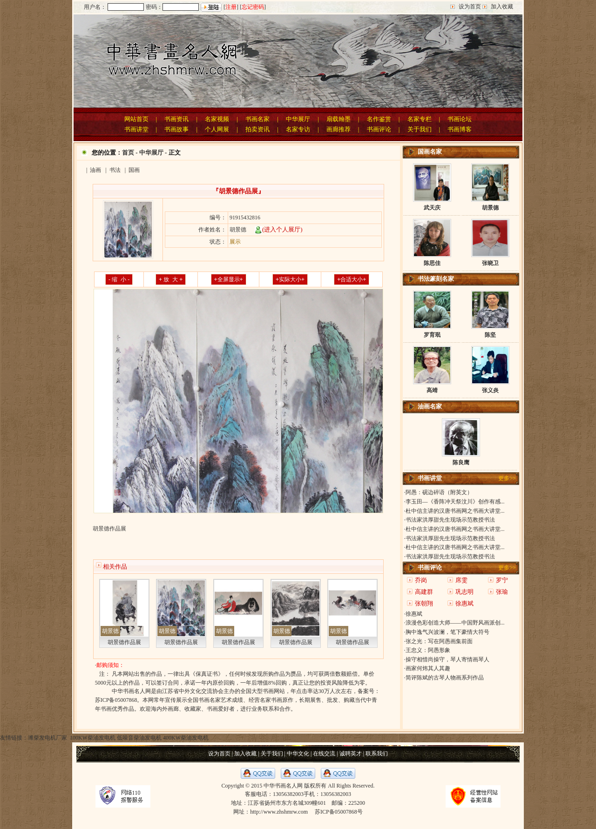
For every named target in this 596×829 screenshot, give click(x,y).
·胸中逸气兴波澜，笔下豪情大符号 (446, 632)
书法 (115, 170)
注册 (231, 7)
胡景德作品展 (124, 642)
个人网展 (217, 129)
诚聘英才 (350, 753)
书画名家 (257, 119)
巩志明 (464, 591)
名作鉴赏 (379, 119)
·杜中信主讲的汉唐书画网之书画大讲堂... (454, 511)
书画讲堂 (136, 129)
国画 (134, 170)
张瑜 (502, 591)
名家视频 (217, 119)
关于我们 (419, 129)
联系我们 (377, 753)
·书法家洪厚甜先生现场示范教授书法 (449, 519)
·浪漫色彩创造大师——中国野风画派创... (454, 622)
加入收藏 (502, 6)
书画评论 (379, 129)
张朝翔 (424, 603)
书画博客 (459, 129)
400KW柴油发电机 (186, 737)
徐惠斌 (464, 603)
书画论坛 (459, 119)
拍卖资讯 (257, 129)
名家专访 (298, 129)
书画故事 (176, 129)
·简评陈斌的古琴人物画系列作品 (444, 677)
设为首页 (470, 6)
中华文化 (298, 753)
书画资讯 (176, 119)
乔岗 (421, 580)
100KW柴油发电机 (91, 737)
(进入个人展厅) (279, 229)
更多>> (507, 478)
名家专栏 (419, 119)
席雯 (461, 580)
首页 (128, 152)
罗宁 (502, 580)
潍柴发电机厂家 (47, 737)
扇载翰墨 (338, 119)
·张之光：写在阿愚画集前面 (438, 641)
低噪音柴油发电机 (139, 737)
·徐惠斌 (413, 614)
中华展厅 (298, 119)
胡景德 (110, 631)
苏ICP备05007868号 (339, 812)
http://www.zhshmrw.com (279, 812)
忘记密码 (253, 7)
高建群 (424, 591)
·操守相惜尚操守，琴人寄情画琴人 (446, 659)
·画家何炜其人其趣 (427, 668)
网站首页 (136, 119)
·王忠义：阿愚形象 (427, 650)
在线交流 (324, 753)
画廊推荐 (338, 129)
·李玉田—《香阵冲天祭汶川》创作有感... (454, 501)
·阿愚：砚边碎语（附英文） (438, 492)
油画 (95, 170)
